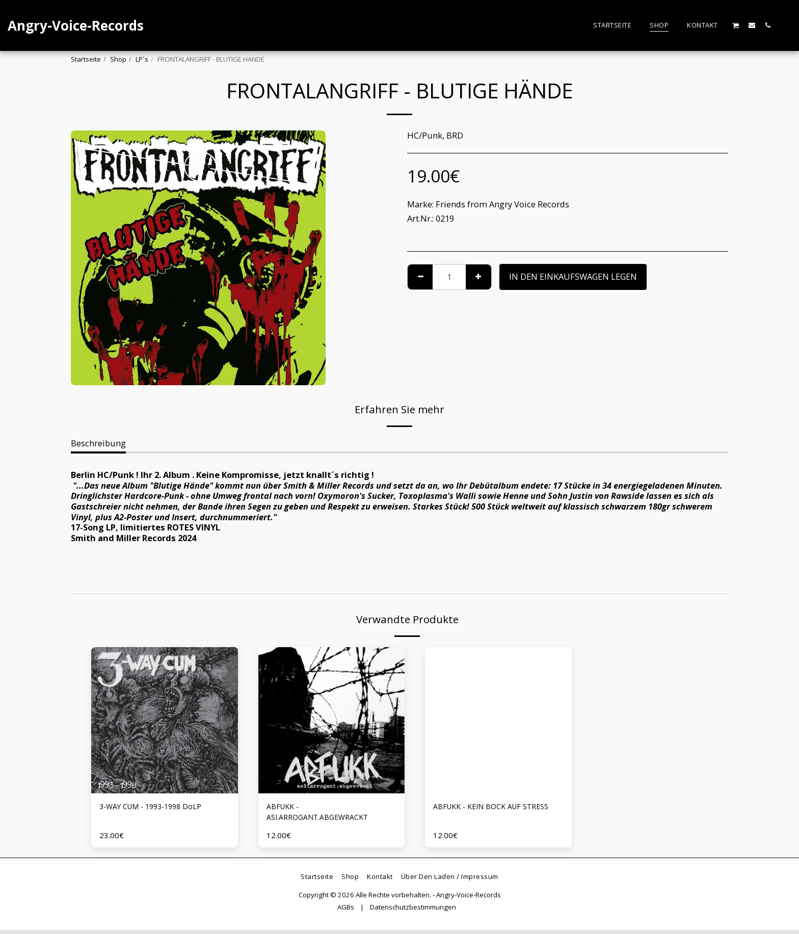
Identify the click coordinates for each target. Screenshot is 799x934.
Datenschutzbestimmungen (413, 911)
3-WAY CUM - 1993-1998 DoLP (157, 807)
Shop (118, 59)
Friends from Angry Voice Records (502, 204)
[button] (735, 25)
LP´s (142, 59)
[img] (164, 720)
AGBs (345, 911)
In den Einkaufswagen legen (573, 276)
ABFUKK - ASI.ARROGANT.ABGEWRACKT (324, 814)
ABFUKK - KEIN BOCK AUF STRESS (483, 814)
